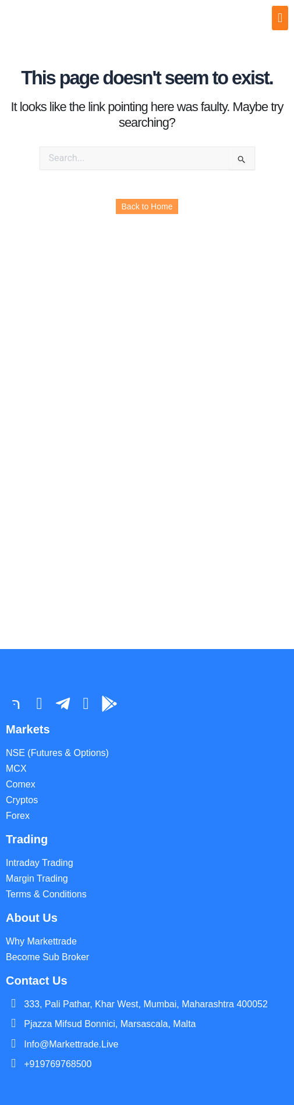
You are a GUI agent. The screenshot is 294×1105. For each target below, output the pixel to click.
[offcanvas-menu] (280, 18)
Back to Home (147, 206)
